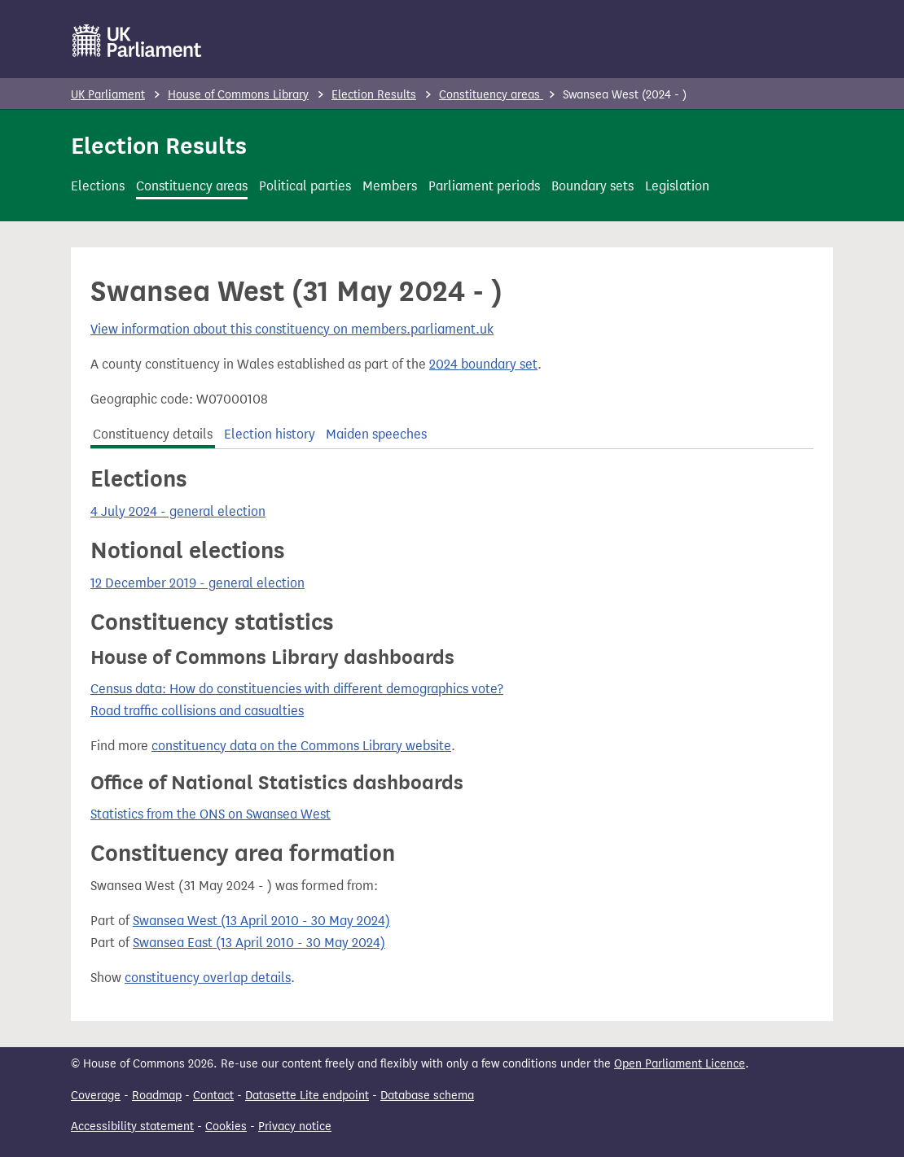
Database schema (427, 1095)
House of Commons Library (238, 95)
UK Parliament (108, 95)
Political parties (305, 186)
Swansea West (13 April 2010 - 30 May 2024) (261, 920)
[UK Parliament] (137, 41)
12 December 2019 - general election (197, 583)
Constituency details (153, 434)
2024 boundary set (483, 364)
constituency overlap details (208, 977)
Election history (269, 434)
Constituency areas (491, 95)
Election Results (373, 95)
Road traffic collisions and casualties (197, 710)
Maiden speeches (376, 434)
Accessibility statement (132, 1126)
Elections (98, 186)
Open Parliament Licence (679, 1064)
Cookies (226, 1126)
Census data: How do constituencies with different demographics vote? (296, 688)
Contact (213, 1095)
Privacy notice (294, 1126)
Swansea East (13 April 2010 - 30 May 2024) (259, 942)
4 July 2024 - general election (177, 511)
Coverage (96, 1095)
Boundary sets (592, 186)
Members (389, 186)
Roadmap (157, 1095)
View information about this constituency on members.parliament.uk (292, 329)
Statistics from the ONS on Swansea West (210, 814)
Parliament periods (484, 186)
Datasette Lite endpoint (307, 1095)
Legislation (677, 186)
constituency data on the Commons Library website (301, 745)
